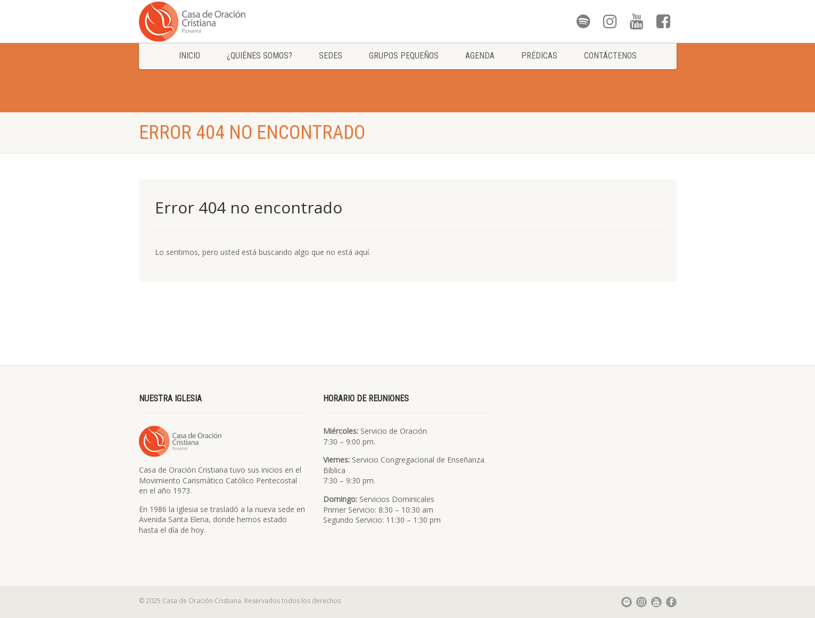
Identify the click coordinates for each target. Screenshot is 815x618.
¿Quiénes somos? (259, 56)
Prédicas (539, 56)
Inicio (189, 56)
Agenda (480, 56)
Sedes (330, 56)
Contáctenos (610, 56)
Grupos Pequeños (404, 56)
